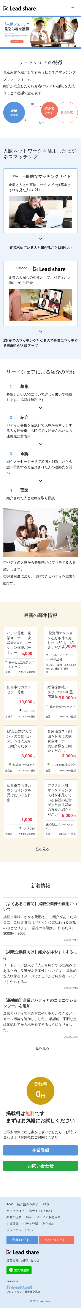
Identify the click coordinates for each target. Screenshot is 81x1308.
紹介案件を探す (27, 1204)
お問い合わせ (41, 1165)
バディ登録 (30, 1223)
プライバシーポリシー (21, 1230)
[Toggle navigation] (72, 8)
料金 (29, 1217)
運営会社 (12, 1260)
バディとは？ (15, 1211)
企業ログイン (22, 1240)
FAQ (46, 1204)
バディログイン (56, 1240)
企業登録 (40, 1150)
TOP (9, 1204)
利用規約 (48, 1223)
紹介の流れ (14, 1217)
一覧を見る (40, 849)
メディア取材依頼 (48, 1217)
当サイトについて (41, 1211)
